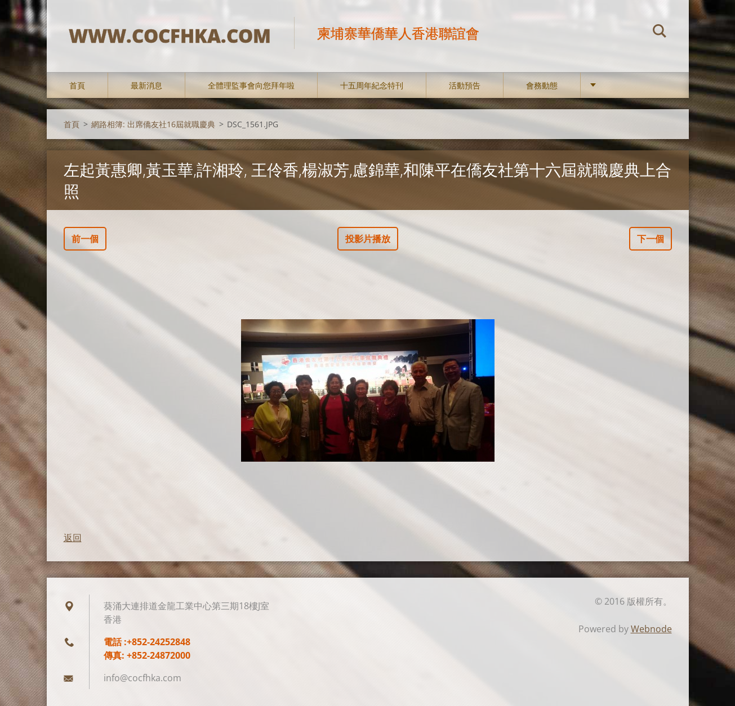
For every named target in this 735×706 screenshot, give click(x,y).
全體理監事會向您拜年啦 (251, 85)
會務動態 (542, 85)
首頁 (77, 85)
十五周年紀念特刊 (371, 85)
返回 (73, 537)
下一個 (650, 239)
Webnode (651, 629)
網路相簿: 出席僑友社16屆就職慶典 (153, 124)
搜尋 (659, 33)
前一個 (85, 239)
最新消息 (146, 85)
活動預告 (464, 85)
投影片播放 (367, 239)
